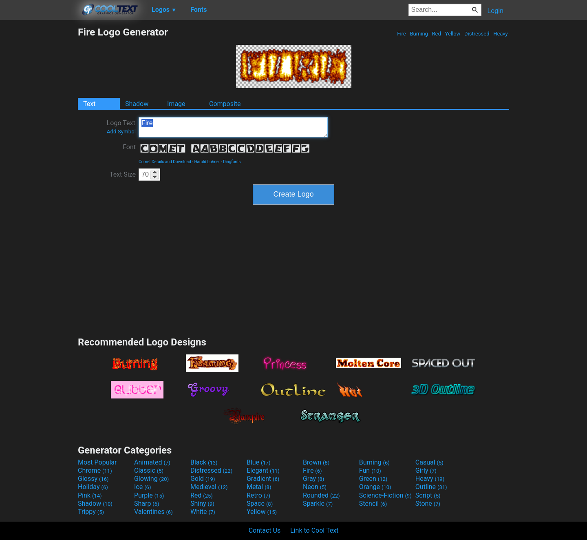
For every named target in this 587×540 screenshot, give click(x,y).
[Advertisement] (38, 148)
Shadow (136, 104)
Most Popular (97, 462)
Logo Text (121, 127)
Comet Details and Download (165, 161)
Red (436, 34)
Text (89, 104)
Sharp (146, 503)
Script (428, 495)
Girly (426, 470)
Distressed (477, 34)
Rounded (321, 495)
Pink (90, 495)
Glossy (93, 478)
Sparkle (318, 503)
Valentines (153, 512)
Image (176, 104)
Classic (148, 470)
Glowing (151, 478)
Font (129, 147)
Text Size (123, 174)
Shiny (202, 503)
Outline (431, 487)
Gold (202, 478)
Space (260, 503)
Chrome (95, 470)
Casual (429, 462)
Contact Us (265, 530)
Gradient (263, 478)
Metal (259, 487)
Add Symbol (121, 131)
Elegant (263, 470)
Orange (375, 487)
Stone (427, 503)
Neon (315, 487)
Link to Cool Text (314, 530)
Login (495, 11)
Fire (401, 34)
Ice (142, 487)
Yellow (452, 34)
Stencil (373, 503)
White (202, 512)
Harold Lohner (207, 161)
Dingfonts (232, 161)
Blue (259, 462)
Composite (225, 104)
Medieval (209, 487)
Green (373, 478)
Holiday (93, 487)
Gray (313, 478)
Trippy (91, 512)
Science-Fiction (385, 495)
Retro (258, 495)
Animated (152, 462)
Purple (149, 495)
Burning (418, 34)
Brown (316, 462)
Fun (370, 470)
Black (204, 462)
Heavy (500, 34)
